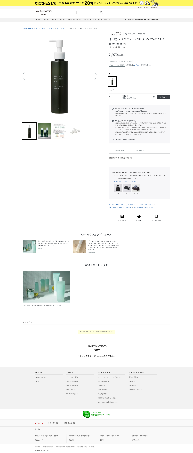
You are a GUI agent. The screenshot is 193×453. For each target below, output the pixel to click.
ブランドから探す (72, 377)
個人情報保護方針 (48, 447)
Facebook (132, 381)
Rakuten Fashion (54, 12)
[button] (23, 75)
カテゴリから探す (72, 385)
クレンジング (60, 29)
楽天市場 (154, 7)
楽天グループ (142, 7)
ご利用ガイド (102, 385)
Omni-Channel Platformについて (108, 402)
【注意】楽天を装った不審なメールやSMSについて (97, 332)
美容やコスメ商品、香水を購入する (80, 436)
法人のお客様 (102, 394)
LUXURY (37, 381)
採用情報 (92, 447)
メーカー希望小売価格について (143, 208)
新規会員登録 (133, 377)
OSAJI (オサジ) (40, 29)
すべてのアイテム (72, 394)
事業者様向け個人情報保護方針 (65, 447)
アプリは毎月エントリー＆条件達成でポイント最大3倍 (141, 19)
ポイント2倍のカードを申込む (109, 436)
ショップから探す (72, 381)
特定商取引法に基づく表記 (106, 398)
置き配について (133, 205)
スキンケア (50, 29)
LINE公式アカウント (136, 390)
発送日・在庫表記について (117, 205)
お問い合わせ (102, 390)
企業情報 (37, 447)
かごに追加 (163, 97)
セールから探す (71, 390)
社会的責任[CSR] (82, 447)
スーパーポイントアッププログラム (109, 377)
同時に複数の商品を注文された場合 (120, 208)
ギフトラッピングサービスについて (126, 181)
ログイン (137, 65)
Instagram (132, 385)
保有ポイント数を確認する (140, 436)
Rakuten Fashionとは (105, 381)
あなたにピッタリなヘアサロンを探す (46, 436)
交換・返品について (146, 205)
